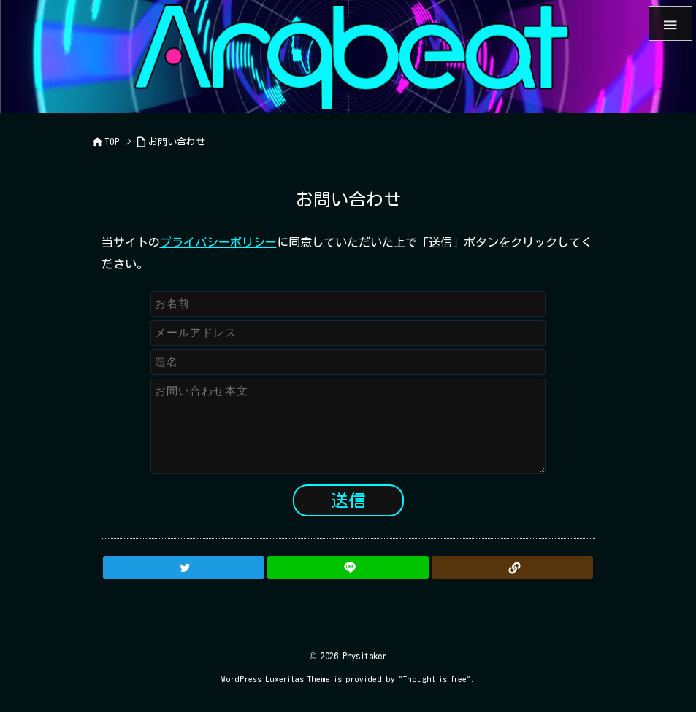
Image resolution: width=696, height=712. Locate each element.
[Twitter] (183, 567)
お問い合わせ (176, 142)
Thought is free (435, 679)
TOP (112, 142)
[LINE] (348, 567)
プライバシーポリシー (218, 242)
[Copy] (512, 567)
